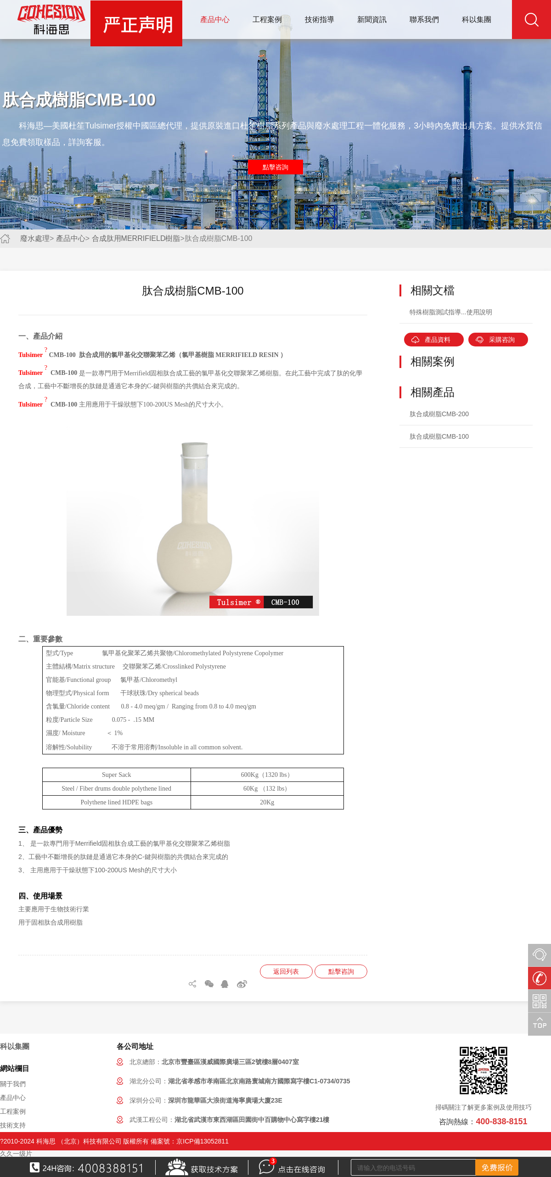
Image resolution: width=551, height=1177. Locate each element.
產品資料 (437, 339)
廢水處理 (35, 238)
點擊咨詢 (275, 167)
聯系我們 (424, 19)
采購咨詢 (502, 339)
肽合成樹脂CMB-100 (439, 436)
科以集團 (476, 19)
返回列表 (286, 971)
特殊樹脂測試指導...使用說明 (451, 312)
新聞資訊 (372, 19)
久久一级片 (16, 1153)
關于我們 (13, 1084)
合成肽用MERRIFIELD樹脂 (136, 238)
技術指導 (319, 19)
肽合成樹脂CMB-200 (439, 414)
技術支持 (13, 1125)
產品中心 (215, 19)
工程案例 (267, 19)
